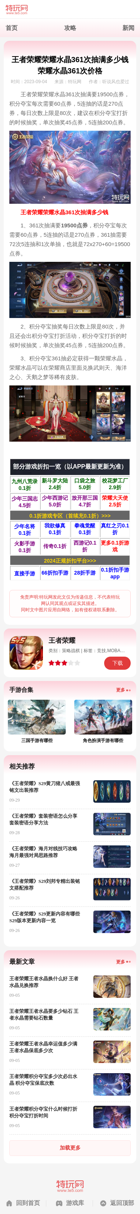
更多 (120, 690)
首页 (12, 28)
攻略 (70, 28)
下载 (117, 663)
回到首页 (28, 1203)
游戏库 (75, 1203)
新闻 (128, 28)
